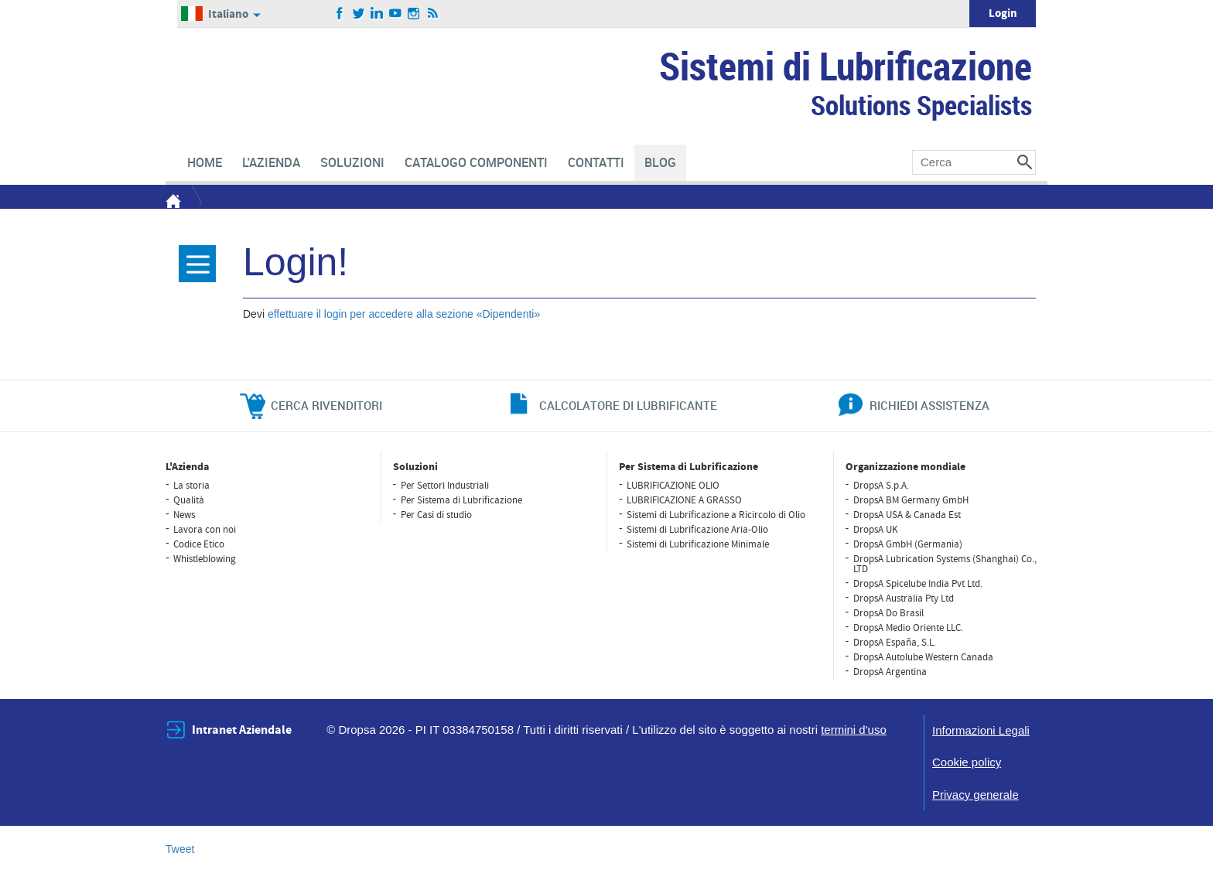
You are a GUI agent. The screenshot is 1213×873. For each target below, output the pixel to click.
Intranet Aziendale (242, 729)
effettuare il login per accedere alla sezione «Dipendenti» (404, 314)
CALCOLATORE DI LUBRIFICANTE (628, 405)
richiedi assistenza (929, 405)
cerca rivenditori (326, 405)
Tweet (180, 849)
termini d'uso (854, 729)
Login (1003, 13)
